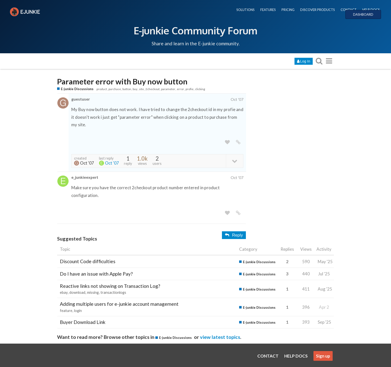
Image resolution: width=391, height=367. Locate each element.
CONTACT (349, 10)
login (78, 310)
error (180, 89)
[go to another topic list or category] (329, 61)
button (126, 89)
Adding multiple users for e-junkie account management (119, 304)
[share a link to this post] (238, 142)
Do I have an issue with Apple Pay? (96, 274)
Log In (303, 61)
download (77, 292)
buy (135, 89)
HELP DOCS (371, 10)
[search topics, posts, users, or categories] (319, 61)
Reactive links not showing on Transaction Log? (110, 286)
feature (66, 310)
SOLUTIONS (245, 10)
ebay (64, 292)
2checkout (152, 89)
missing (93, 292)
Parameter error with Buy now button (122, 81)
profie (190, 89)
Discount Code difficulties (87, 261)
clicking (200, 89)
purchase (114, 89)
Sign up (323, 356)
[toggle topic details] (234, 160)
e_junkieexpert (84, 177)
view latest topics (220, 337)
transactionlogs (113, 292)
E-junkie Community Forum (195, 30)
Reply (234, 235)
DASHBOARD (363, 14)
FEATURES (268, 10)
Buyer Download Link (82, 322)
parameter (168, 89)
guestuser (80, 99)
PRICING (288, 10)
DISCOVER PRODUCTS (317, 10)
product (102, 89)
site (141, 89)
